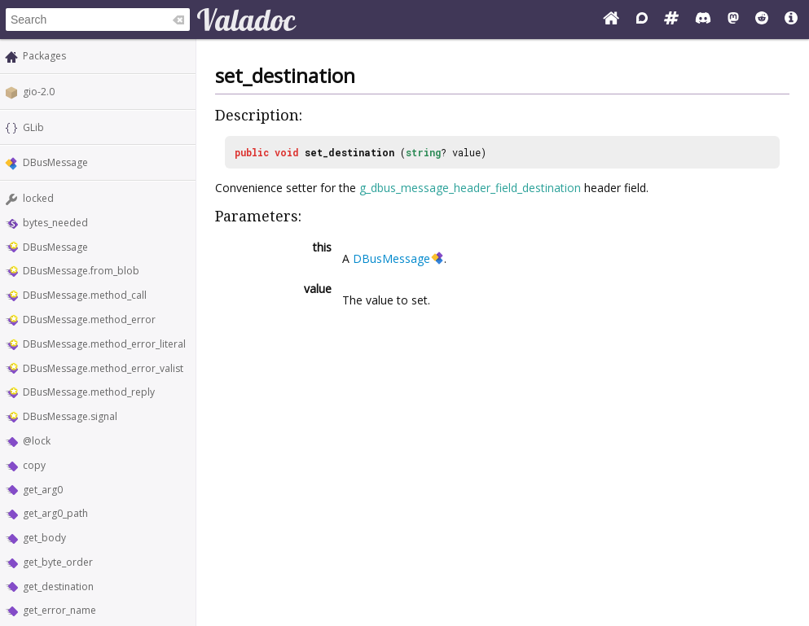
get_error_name (59, 610)
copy (34, 465)
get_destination (58, 586)
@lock (37, 441)
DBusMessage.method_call (85, 295)
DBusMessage (55, 162)
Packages (44, 56)
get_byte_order (58, 562)
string (423, 152)
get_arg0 (43, 490)
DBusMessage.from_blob (81, 271)
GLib (33, 127)
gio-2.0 (39, 91)
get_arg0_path (55, 513)
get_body (44, 538)
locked (38, 198)
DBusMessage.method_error (89, 319)
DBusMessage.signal (70, 416)
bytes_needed (55, 223)
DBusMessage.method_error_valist (103, 368)
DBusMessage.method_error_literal (104, 344)
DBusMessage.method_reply (89, 392)
